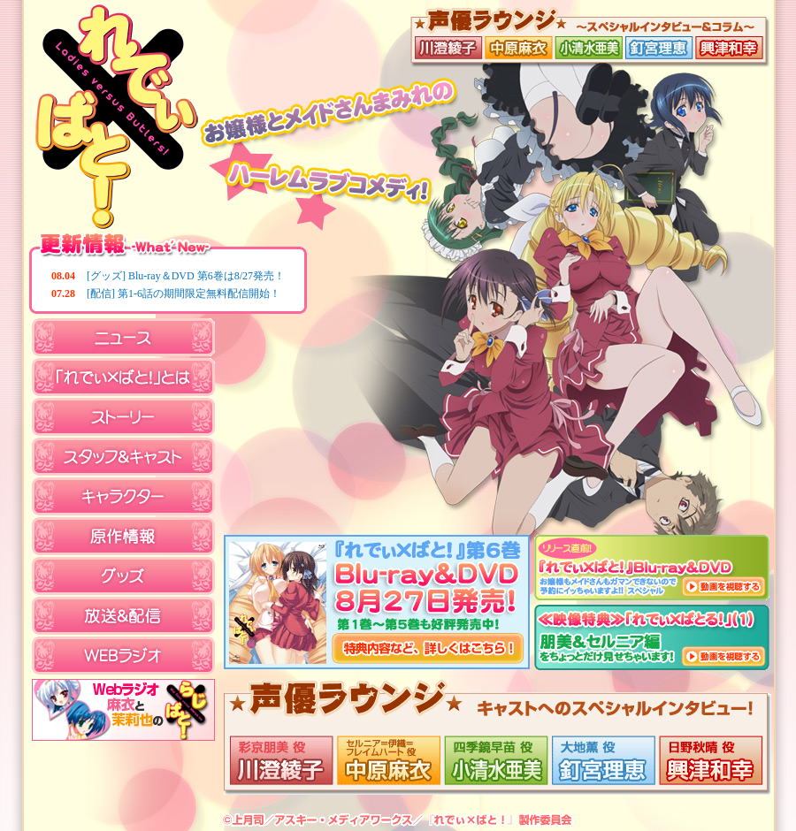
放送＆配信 (123, 616)
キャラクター (123, 496)
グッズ (123, 576)
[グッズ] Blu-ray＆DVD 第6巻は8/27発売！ (186, 276)
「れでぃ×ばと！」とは (123, 377)
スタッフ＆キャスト (123, 457)
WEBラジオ (123, 656)
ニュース (123, 337)
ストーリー (123, 417)
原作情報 (123, 536)
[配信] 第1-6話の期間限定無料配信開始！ (183, 293)
